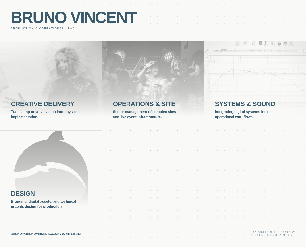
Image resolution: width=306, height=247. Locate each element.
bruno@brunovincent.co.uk (35, 233)
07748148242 (71, 233)
